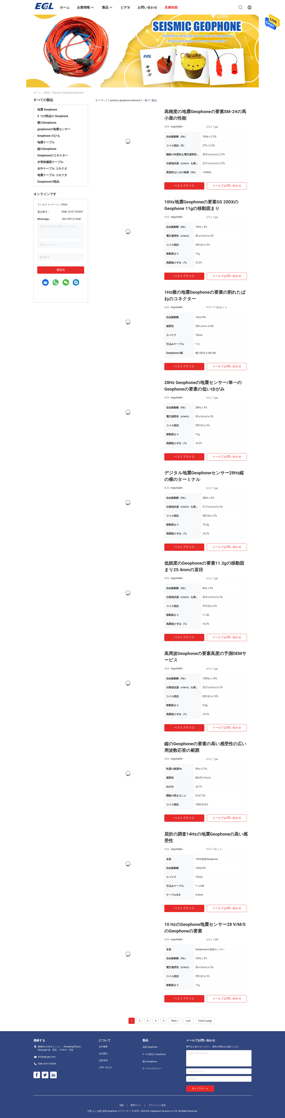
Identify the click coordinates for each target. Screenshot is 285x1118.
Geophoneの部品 (48, 181)
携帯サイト (136, 1105)
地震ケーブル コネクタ (52, 175)
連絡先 (60, 269)
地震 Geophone (47, 109)
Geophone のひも (48, 135)
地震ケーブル (46, 142)
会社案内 (103, 1053)
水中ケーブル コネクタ (52, 168)
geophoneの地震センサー (54, 129)
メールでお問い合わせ (226, 185)
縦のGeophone (46, 149)
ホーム (37, 92)
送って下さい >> (200, 1088)
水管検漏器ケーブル (50, 162)
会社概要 (103, 1046)
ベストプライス (184, 185)
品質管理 (103, 1060)
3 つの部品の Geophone (52, 116)
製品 (47, 92)
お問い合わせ (105, 1067)
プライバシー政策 (157, 1105)
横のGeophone (46, 122)
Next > (174, 1020)
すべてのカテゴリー (152, 1068)
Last (188, 1020)
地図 (121, 1105)
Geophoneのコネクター (52, 155)
